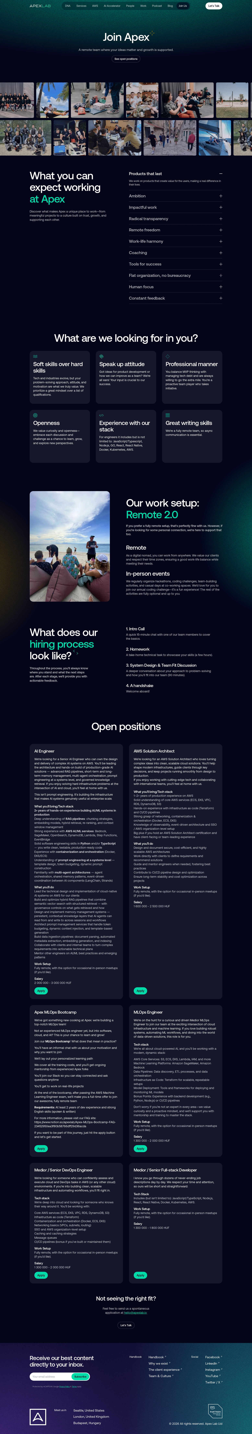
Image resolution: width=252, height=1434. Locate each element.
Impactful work (175, 207)
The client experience (165, 1369)
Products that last (175, 173)
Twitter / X (213, 1382)
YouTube (212, 1376)
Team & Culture (161, 1376)
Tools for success (175, 264)
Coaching (175, 252)
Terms (74, 1387)
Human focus (175, 286)
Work (143, 5)
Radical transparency (175, 218)
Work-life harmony (175, 241)
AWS (95, 5)
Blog (170, 5)
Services (81, 5)
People (130, 5)
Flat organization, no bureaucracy (175, 275)
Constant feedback (175, 298)
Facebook (213, 1357)
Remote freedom (175, 229)
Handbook (157, 1357)
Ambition (175, 195)
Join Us (183, 5)
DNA (67, 5)
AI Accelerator (112, 5)
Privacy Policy (64, 1387)
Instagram (213, 1369)
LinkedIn (212, 1363)
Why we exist (159, 1363)
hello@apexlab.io (135, 1312)
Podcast (157, 5)
